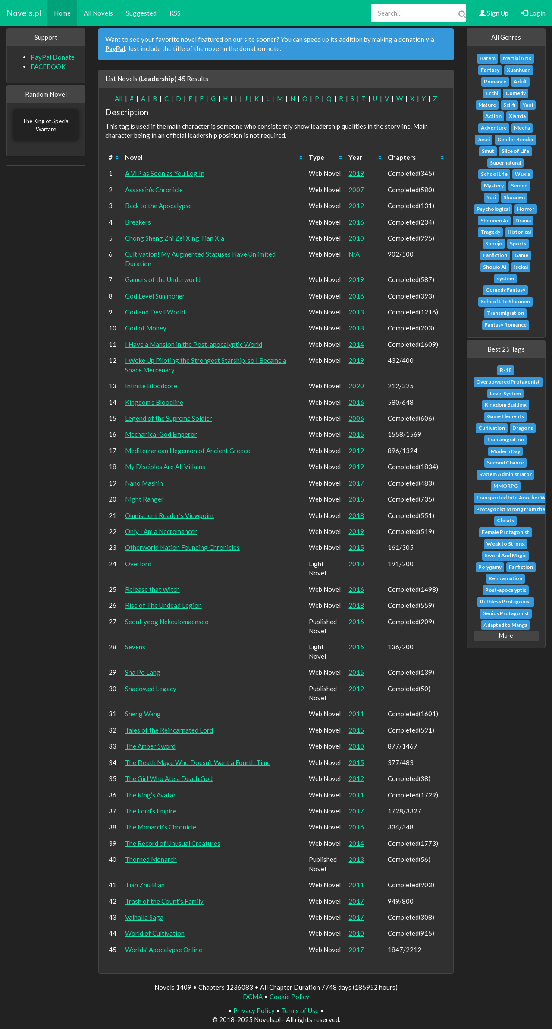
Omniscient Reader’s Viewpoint (169, 515)
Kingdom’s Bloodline (154, 402)
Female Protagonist (505, 532)
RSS (175, 13)
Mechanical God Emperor (161, 434)
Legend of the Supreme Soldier (168, 418)
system (505, 278)
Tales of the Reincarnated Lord (169, 730)
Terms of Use (300, 1010)
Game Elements (505, 416)
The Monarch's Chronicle (160, 827)
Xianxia (517, 116)
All (118, 98)
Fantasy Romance (506, 324)
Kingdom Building (506, 404)
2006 (356, 418)
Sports (518, 243)
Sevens (135, 647)
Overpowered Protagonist (508, 381)
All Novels (98, 13)
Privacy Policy (254, 1010)
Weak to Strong (505, 543)
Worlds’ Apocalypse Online (163, 949)
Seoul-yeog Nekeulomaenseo (167, 622)
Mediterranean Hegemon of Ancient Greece (187, 450)
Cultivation (491, 428)
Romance (495, 81)
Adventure (494, 127)
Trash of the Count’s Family (164, 901)
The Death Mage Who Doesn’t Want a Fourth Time (197, 762)
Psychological (493, 209)
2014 (356, 344)
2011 (356, 714)
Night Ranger (144, 499)
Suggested (141, 13)
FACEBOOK (48, 66)
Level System (505, 393)
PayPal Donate (53, 57)
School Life (494, 174)
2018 (356, 328)
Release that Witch (152, 589)
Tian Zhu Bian (145, 885)
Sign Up (493, 13)
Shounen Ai (494, 220)
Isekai (521, 267)
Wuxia (522, 174)
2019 (356, 173)
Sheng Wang (143, 714)
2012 (356, 206)
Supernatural (505, 162)
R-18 (505, 370)
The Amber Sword (150, 746)
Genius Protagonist (505, 613)
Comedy (515, 93)
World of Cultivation (155, 933)
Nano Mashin (144, 483)
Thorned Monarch (151, 859)
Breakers (138, 222)
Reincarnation (505, 578)
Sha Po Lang (142, 672)
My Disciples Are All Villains (165, 466)
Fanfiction (495, 255)
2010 (356, 238)
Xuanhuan (518, 70)
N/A (354, 254)
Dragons (522, 428)
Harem (488, 58)
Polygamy (490, 567)
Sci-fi (509, 105)
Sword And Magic (505, 555)
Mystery (494, 185)
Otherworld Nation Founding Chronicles (182, 547)
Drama (523, 220)
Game (521, 255)
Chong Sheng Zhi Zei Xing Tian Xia (174, 238)
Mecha (522, 127)
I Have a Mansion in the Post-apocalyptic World (193, 344)
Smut (488, 151)
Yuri (491, 197)
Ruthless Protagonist (505, 601)
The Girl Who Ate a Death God (169, 778)
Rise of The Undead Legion (163, 605)
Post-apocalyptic (505, 590)
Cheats (505, 520)
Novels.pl (23, 13)
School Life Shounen (505, 301)
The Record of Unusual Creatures (172, 843)
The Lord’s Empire (150, 811)
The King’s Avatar (150, 795)
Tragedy (490, 232)
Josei (483, 139)
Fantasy (490, 70)
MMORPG (505, 486)
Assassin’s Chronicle (154, 190)
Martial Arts (517, 58)
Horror (525, 209)
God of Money (145, 328)
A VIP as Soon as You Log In (164, 173)
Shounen (514, 197)
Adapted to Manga (505, 625)
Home (62, 13)
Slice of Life (515, 151)
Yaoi (528, 105)
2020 (356, 386)
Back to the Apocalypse (158, 206)
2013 (356, 312)
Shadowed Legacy (150, 688)
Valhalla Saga (144, 917)
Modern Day (505, 451)
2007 (356, 190)
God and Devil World (155, 312)
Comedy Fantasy (505, 289)
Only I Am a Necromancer (161, 531)
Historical (519, 232)
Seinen (519, 185)
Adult (520, 81)
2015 (356, 434)
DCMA (253, 996)
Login (533, 13)
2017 (356, 483)
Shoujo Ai (494, 267)
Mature (487, 105)
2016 (356, 222)
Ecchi (492, 93)
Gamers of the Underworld (163, 279)
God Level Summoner (155, 296)
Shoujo (493, 243)
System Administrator (505, 474)
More (506, 635)
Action (493, 116)
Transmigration (505, 313)
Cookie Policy (289, 996)
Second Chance (505, 462)
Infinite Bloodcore (151, 386)
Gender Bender (515, 139)
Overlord (138, 564)
